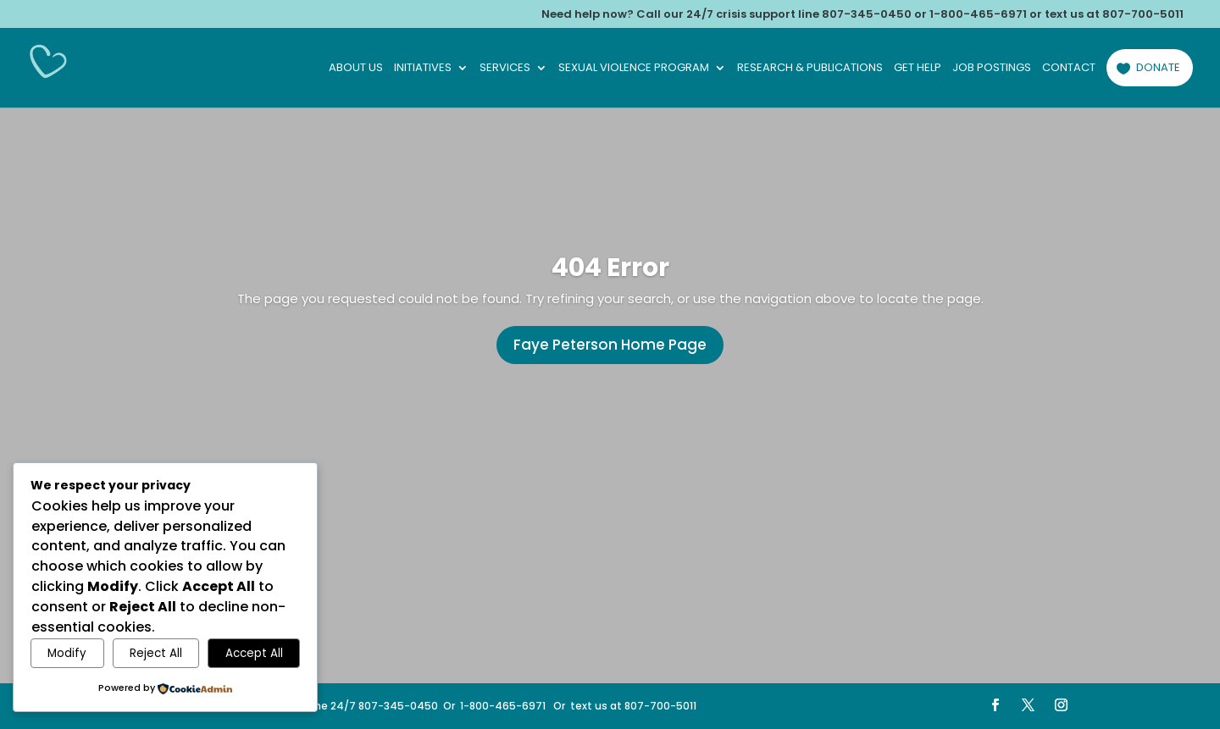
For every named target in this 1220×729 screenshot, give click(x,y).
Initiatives (423, 68)
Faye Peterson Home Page (610, 344)
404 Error (610, 267)
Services (505, 68)
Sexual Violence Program (633, 68)
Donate (1158, 67)
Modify (66, 653)
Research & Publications (810, 68)
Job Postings (991, 68)
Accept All (254, 653)
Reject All (156, 653)
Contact (1068, 68)
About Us (356, 68)
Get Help (917, 68)
